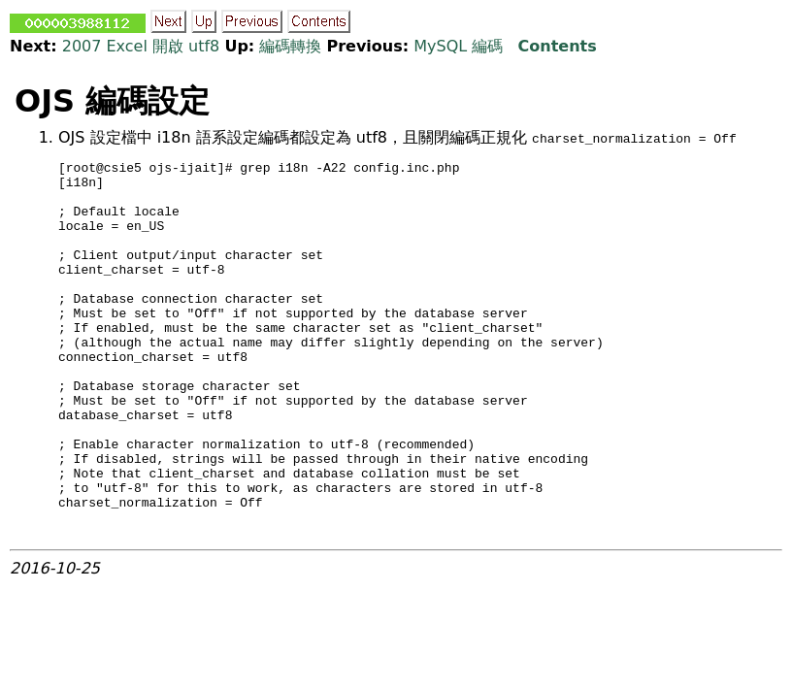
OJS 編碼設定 (112, 100)
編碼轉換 (290, 46)
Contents (557, 46)
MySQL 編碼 (458, 46)
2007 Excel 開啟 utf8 (141, 46)
